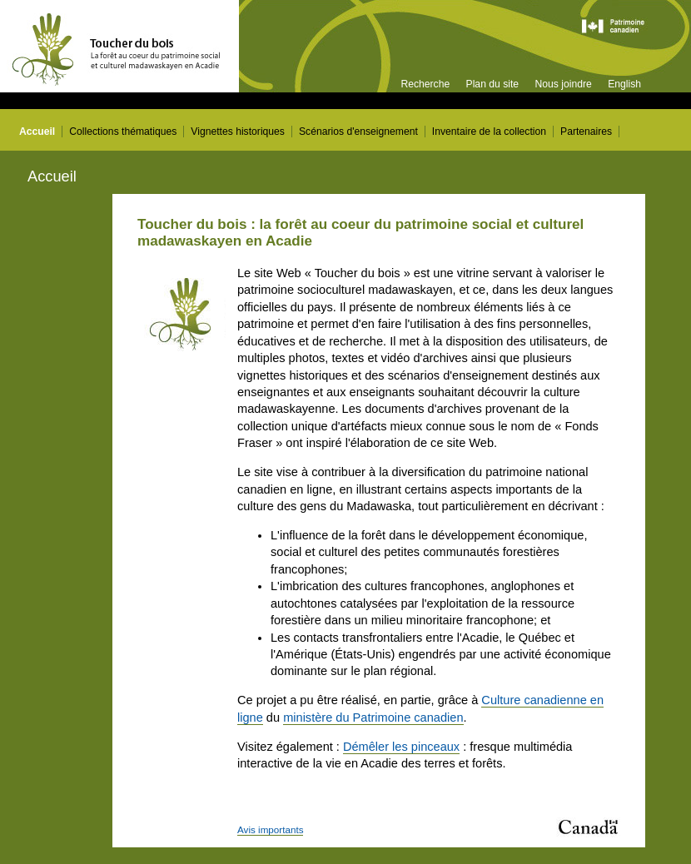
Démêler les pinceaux (401, 746)
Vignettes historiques (238, 131)
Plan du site (492, 84)
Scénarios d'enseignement (358, 131)
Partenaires (586, 131)
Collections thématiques (122, 131)
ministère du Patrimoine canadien (373, 717)
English (624, 84)
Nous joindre (562, 84)
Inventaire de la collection (489, 131)
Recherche (425, 84)
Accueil (37, 131)
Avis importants (270, 829)
